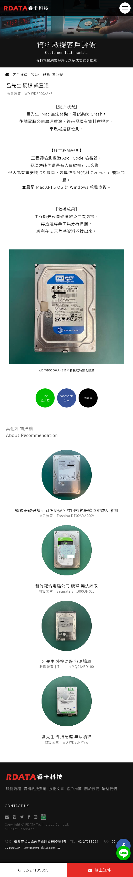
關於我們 (92, 788)
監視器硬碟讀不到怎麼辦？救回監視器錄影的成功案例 (66, 510)
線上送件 (99, 870)
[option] (66, 33)
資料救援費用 (35, 788)
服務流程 (13, 788)
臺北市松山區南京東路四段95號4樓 (36, 841)
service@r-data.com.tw (41, 847)
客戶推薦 (74, 788)
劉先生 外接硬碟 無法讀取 (66, 736)
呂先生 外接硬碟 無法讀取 (66, 661)
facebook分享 (66, 398)
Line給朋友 (45, 398)
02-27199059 (84, 841)
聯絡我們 (109, 788)
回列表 (88, 398)
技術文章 (56, 788)
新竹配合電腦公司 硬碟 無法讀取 (66, 586)
